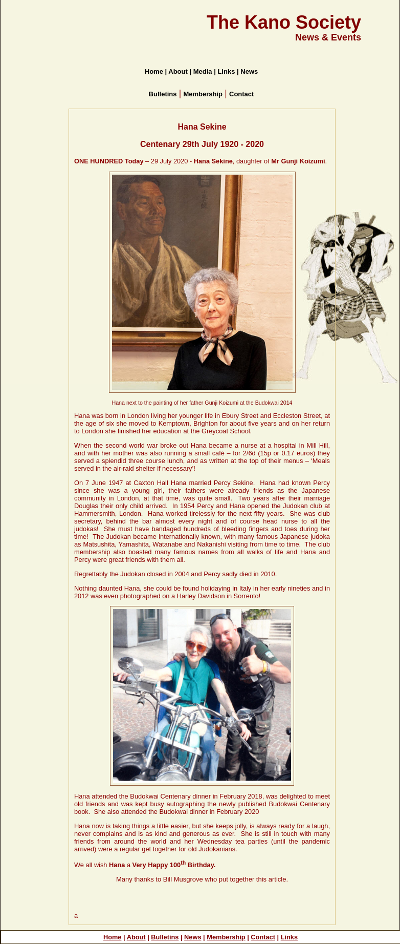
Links (289, 937)
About (136, 937)
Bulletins (165, 937)
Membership (226, 937)
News (192, 937)
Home (112, 937)
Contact (263, 937)
